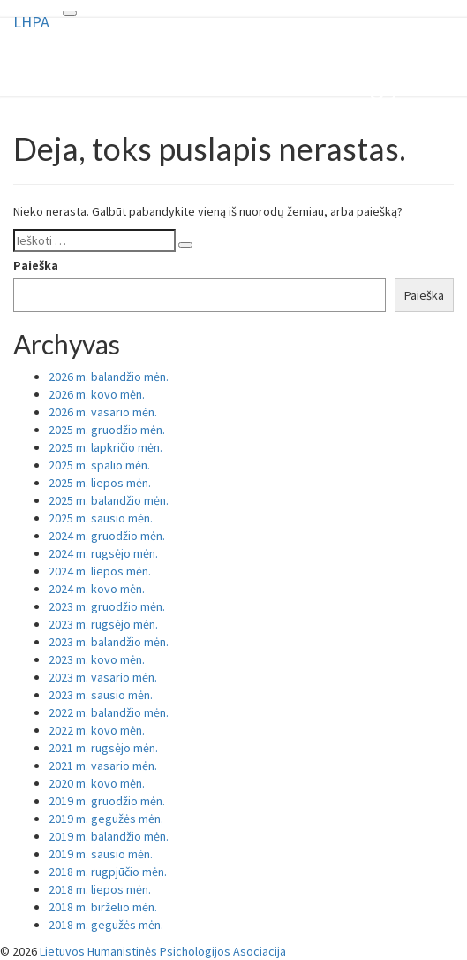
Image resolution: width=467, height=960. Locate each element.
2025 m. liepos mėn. (100, 483)
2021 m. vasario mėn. (103, 765)
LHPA (31, 21)
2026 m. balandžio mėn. (109, 377)
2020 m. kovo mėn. (97, 783)
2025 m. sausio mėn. (101, 518)
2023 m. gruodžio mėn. (107, 606)
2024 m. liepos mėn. (100, 571)
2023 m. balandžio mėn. (109, 642)
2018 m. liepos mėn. (100, 889)
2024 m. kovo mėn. (97, 589)
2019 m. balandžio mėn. (109, 836)
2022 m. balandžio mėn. (109, 712)
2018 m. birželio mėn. (103, 907)
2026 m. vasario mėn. (103, 412)
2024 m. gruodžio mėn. (107, 536)
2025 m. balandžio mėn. (109, 500)
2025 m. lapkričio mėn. (105, 447)
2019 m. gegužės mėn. (106, 819)
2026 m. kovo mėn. (97, 394)
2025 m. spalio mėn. (99, 465)
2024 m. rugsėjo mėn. (103, 553)
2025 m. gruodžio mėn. (107, 430)
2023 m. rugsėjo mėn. (103, 624)
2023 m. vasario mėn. (103, 677)
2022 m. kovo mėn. (97, 730)
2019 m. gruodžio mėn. (107, 801)
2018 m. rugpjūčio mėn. (108, 872)
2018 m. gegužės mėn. (106, 925)
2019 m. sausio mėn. (101, 854)
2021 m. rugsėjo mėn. (103, 748)
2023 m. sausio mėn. (101, 695)
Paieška (35, 265)
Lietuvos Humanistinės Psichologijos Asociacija (163, 951)
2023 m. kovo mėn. (97, 659)
